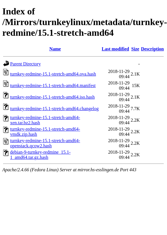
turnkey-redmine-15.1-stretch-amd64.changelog (54, 108)
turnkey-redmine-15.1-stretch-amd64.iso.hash (52, 97)
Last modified (115, 48)
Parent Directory (25, 63)
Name (55, 48)
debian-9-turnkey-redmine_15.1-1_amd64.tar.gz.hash (40, 155)
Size (135, 48)
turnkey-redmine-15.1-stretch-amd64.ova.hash (53, 74)
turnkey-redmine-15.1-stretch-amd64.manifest (53, 85)
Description (152, 48)
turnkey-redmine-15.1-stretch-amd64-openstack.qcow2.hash (45, 143)
